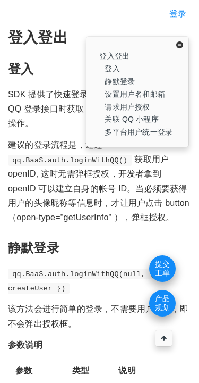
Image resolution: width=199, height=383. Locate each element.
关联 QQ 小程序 (131, 119)
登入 (112, 68)
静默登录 (120, 81)
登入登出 (114, 56)
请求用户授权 (127, 107)
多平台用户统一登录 (138, 132)
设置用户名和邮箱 (135, 94)
